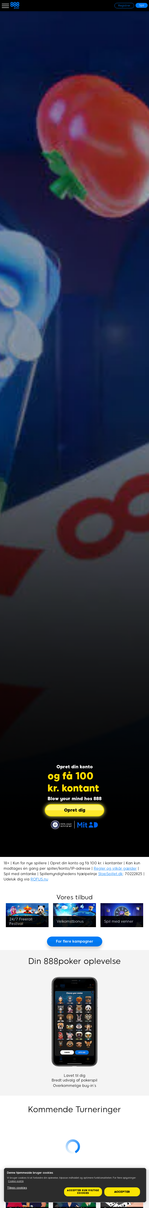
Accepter (122, 1191)
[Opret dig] (74, 810)
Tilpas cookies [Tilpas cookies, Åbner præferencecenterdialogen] (17, 1187)
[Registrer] (124, 5)
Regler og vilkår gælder (115, 868)
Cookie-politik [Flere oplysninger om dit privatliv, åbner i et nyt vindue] (16, 1181)
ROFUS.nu (39, 879)
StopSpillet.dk (110, 874)
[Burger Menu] (5, 5)
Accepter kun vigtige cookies (83, 1192)
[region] (75, 1185)
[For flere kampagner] (74, 941)
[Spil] (142, 5)
